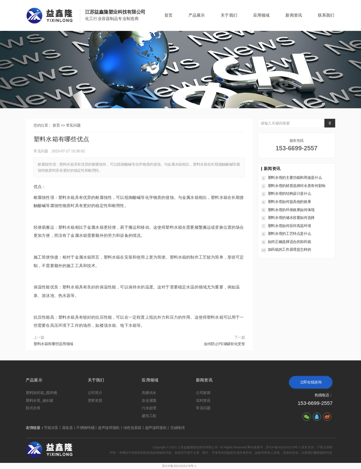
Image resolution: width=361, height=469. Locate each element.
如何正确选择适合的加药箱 (289, 242)
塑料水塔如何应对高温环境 (289, 226)
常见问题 (73, 125)
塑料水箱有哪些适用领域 (53, 344)
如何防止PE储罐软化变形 (224, 344)
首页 (168, 15)
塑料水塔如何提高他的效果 (289, 202)
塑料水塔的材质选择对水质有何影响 (296, 186)
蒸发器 (67, 428)
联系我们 (326, 15)
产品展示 (196, 15)
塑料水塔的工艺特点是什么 (289, 233)
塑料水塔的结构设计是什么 (289, 193)
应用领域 (261, 15)
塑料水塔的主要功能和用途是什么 (295, 177)
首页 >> (59, 125)
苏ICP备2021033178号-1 (179, 466)
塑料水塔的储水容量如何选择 (291, 217)
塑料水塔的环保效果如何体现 (291, 210)
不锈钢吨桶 (85, 428)
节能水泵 (51, 428)
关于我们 (229, 15)
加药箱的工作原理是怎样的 (289, 250)
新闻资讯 (293, 15)
